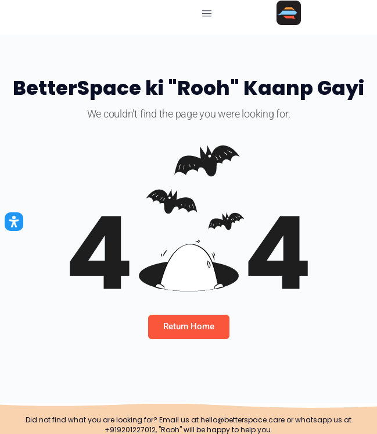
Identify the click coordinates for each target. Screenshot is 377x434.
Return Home (188, 326)
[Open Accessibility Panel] (14, 221)
